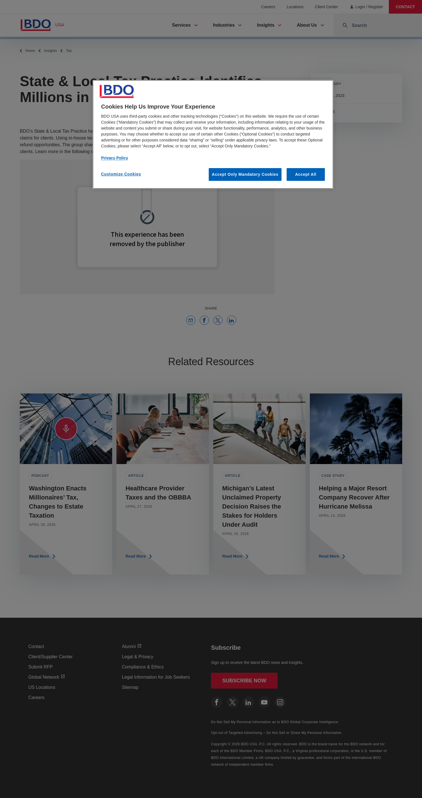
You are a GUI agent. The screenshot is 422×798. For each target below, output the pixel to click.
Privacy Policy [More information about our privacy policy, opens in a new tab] (114, 158)
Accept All (305, 174)
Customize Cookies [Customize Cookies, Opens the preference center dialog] (121, 174)
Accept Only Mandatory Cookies (245, 174)
